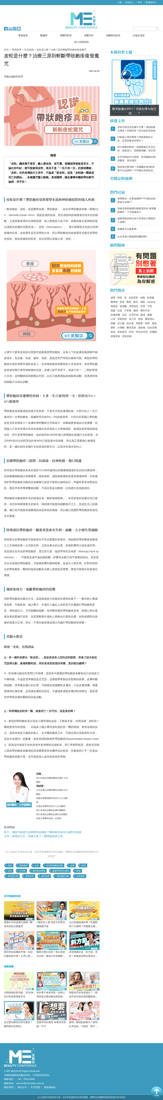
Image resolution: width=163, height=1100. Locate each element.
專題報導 (23, 35)
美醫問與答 (66, 35)
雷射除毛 (122, 332)
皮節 (84, 865)
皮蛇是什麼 (13, 876)
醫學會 (114, 302)
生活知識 (29, 49)
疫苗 (78, 871)
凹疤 (149, 306)
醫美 (129, 302)
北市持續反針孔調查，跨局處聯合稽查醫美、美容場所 (136, 159)
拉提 (119, 310)
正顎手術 (133, 315)
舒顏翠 (139, 323)
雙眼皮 (114, 306)
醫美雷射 (131, 327)
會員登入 (130, 2)
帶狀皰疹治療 (63, 876)
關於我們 (9, 1087)
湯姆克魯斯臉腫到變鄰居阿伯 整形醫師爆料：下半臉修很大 (136, 210)
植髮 (113, 310)
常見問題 (35, 1087)
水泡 (10, 871)
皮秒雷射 (133, 297)
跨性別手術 (142, 332)
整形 (119, 297)
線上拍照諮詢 (81, 42)
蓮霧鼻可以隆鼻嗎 (126, 229)
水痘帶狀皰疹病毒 (54, 865)
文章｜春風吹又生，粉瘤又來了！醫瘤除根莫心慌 (33, 836)
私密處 (150, 297)
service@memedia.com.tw (30, 1083)
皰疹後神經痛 (39, 871)
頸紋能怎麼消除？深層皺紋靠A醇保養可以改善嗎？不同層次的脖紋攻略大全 (136, 169)
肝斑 (131, 332)
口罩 (113, 319)
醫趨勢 (43, 35)
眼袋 (143, 315)
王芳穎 (22, 871)
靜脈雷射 (115, 336)
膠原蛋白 (150, 319)
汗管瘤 (127, 310)
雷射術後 (127, 336)
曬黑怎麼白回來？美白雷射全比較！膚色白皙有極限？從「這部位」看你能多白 (51, 956)
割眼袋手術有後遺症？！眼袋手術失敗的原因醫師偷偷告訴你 (83, 996)
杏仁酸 (121, 323)
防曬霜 (153, 332)
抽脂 (142, 297)
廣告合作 (22, 1087)
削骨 (143, 306)
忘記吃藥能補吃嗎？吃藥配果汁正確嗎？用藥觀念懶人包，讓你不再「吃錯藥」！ (83, 926)
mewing (151, 302)
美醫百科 (89, 35)
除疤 (113, 332)
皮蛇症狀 (29, 876)
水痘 (37, 865)
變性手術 (145, 310)
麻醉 (149, 315)
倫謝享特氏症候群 (60, 871)
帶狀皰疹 (23, 865)
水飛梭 (121, 327)
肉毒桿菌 (115, 315)
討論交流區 (139, 35)
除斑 (147, 323)
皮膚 (72, 865)
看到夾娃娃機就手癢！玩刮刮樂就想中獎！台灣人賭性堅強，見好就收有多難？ (18, 956)
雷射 (122, 302)
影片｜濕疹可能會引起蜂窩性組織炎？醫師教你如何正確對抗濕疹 (43, 832)
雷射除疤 (122, 319)
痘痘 (124, 315)
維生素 (130, 323)
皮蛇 (10, 865)
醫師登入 (151, 2)
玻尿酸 (123, 306)
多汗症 (132, 319)
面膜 (154, 323)
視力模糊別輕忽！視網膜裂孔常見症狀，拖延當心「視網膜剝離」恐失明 (136, 149)
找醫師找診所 (113, 35)
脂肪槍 (141, 327)
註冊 (120, 2)
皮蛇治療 (45, 876)
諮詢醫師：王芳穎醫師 (19, 804)
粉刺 (140, 319)
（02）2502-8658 (25, 1079)
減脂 (142, 302)
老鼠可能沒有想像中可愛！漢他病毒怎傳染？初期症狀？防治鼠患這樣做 (136, 129)
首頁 (6, 49)
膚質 (113, 297)
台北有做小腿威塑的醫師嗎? (132, 236)
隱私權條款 (50, 1087)
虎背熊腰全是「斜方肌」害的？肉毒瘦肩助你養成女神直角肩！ (83, 956)
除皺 (113, 323)
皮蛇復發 (80, 876)
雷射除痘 (133, 306)
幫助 (140, 2)
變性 (113, 327)
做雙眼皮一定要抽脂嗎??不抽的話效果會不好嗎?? (136, 200)
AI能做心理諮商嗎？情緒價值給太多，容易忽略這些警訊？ (135, 139)
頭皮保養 (152, 327)
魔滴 (135, 310)
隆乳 (135, 302)
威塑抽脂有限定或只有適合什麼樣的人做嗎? (136, 220)
